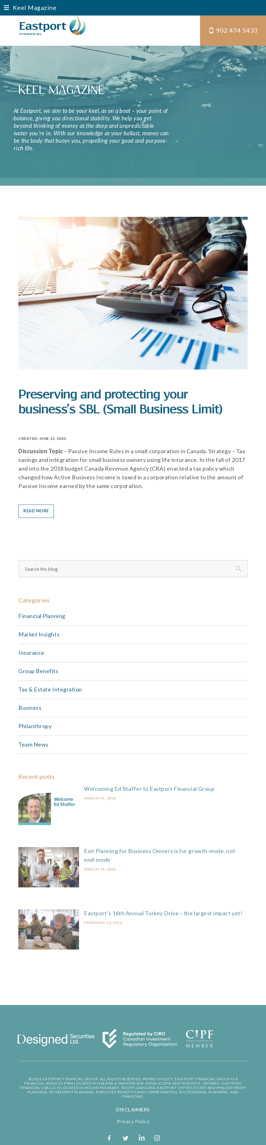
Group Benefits (38, 671)
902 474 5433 (237, 30)
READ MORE (36, 510)
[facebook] (109, 1138)
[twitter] (125, 1138)
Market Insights (38, 634)
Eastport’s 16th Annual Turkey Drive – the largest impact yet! (163, 909)
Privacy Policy (133, 1121)
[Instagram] (157, 1138)
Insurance (31, 652)
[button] (133, 8)
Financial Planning (41, 615)
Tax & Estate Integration (50, 689)
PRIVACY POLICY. (158, 1079)
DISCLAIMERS (133, 1109)
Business (29, 707)
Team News (33, 744)
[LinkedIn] (142, 1138)
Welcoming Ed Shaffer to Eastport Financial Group (149, 784)
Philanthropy (35, 726)
